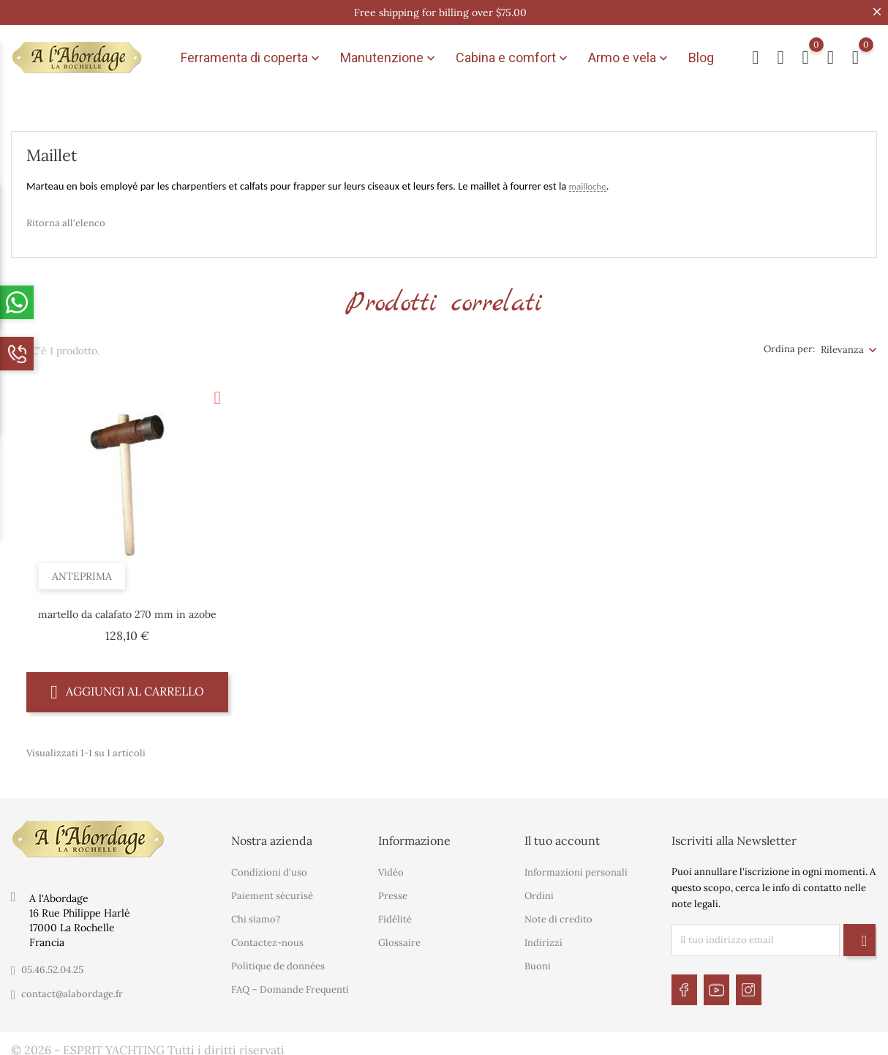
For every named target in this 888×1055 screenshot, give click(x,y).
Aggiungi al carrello (127, 686)
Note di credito (558, 915)
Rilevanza (842, 344)
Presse (392, 891)
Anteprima (84, 568)
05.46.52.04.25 (52, 965)
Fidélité (395, 915)
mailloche (587, 181)
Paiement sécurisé (272, 891)
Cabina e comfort (513, 56)
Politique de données (278, 961)
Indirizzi (543, 938)
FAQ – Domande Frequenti (290, 985)
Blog (701, 55)
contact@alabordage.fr (72, 989)
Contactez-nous (267, 938)
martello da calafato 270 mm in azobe (127, 609)
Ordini (539, 891)
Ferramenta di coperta (252, 56)
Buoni (537, 961)
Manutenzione (389, 56)
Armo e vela (629, 56)
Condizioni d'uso (269, 868)
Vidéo (391, 868)
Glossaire (399, 938)
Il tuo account (562, 836)
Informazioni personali (576, 868)
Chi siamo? (255, 915)
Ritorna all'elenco (65, 218)
